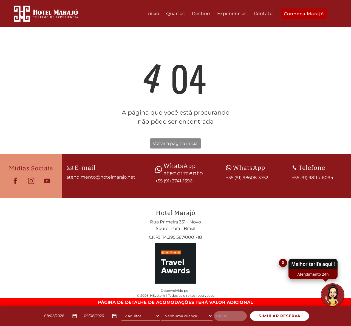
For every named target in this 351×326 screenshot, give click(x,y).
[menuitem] (153, 13)
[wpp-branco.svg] (158, 169)
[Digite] (230, 316)
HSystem (157, 295)
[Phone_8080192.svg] (294, 167)
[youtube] (47, 181)
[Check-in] (61, 316)
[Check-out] (101, 316)
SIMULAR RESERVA (280, 315)
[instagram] (31, 181)
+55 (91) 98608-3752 (247, 177)
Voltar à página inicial (176, 143)
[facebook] (15, 181)
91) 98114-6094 (317, 177)
